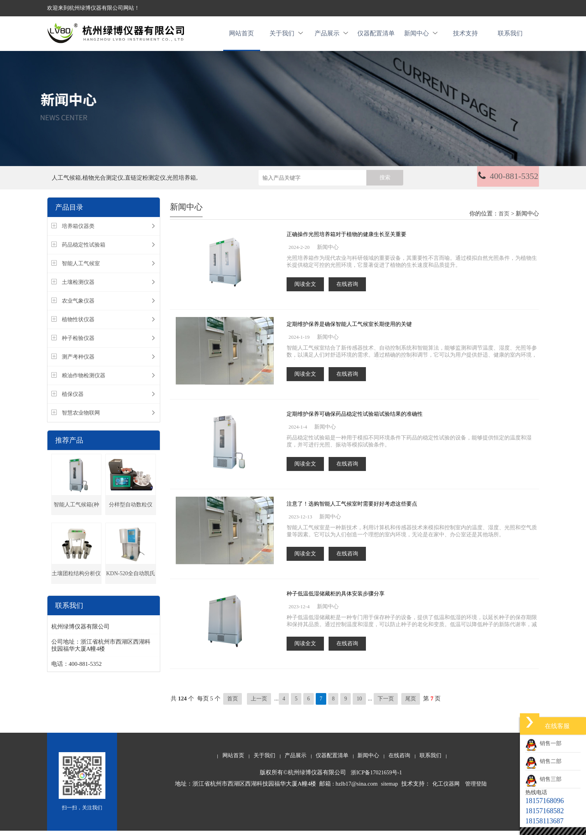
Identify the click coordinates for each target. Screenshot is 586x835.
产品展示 (331, 35)
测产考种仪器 (78, 361)
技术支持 (465, 35)
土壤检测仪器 (78, 286)
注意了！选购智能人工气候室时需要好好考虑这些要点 (352, 508)
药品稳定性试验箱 (83, 249)
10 (360, 703)
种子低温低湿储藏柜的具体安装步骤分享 (336, 598)
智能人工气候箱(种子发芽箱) (76, 512)
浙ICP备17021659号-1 (376, 777)
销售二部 (543, 761)
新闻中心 (420, 35)
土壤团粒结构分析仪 (76, 578)
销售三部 (543, 779)
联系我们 (510, 35)
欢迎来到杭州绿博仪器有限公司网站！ (93, 8)
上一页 (259, 703)
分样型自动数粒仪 (130, 509)
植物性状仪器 (78, 324)
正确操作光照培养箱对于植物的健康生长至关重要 (346, 239)
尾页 (411, 703)
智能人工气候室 (81, 268)
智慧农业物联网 (81, 417)
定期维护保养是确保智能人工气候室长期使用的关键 (349, 328)
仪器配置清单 (376, 35)
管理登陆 (476, 788)
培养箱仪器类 (78, 230)
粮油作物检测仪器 (83, 380)
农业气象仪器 (78, 305)
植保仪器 (73, 398)
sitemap (389, 788)
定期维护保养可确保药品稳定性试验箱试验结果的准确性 (355, 418)
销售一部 (543, 743)
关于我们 (286, 35)
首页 (504, 218)
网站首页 (241, 35)
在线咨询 (347, 288)
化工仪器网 (446, 788)
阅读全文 (305, 288)
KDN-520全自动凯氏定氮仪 (130, 581)
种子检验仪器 (78, 342)
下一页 (386, 703)
